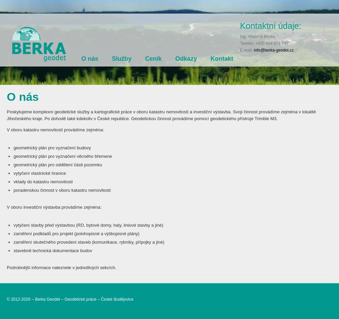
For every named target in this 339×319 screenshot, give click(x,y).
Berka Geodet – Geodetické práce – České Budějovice (84, 299)
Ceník (153, 58)
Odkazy (186, 58)
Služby (122, 58)
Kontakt (222, 58)
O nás (89, 58)
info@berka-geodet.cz (274, 50)
